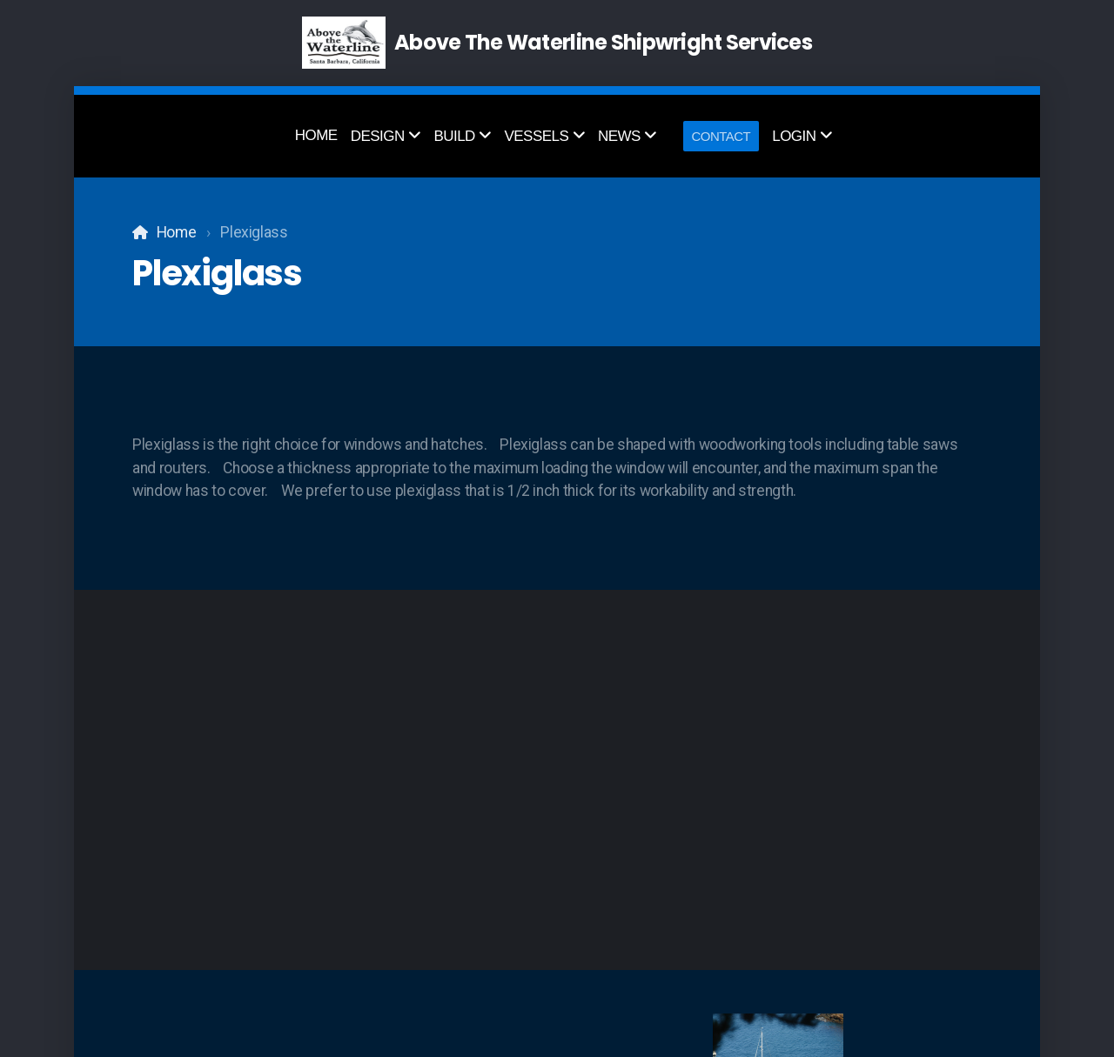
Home (177, 232)
